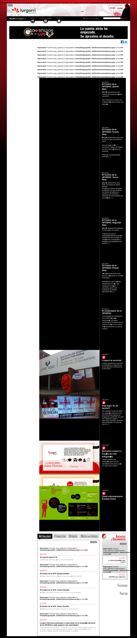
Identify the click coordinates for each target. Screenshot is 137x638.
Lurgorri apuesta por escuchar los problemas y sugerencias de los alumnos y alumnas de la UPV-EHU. (112, 366)
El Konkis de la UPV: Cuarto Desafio (54, 590)
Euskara (112, 8)
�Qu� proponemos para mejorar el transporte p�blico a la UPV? (61, 576)
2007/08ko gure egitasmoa (117, 577)
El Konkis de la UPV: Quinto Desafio (54, 574)
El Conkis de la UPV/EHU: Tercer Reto (110, 177)
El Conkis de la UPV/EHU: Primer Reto (110, 268)
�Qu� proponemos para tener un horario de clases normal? (59, 609)
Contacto (59, 18)
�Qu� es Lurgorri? (16, 19)
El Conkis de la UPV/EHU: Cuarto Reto (110, 132)
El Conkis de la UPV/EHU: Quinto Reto (110, 86)
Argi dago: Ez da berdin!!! (110, 407)
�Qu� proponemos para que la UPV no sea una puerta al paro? (60, 592)
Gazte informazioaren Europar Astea (112, 497)
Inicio (10, 5)
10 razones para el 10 (48, 557)
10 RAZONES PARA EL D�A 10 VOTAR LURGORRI (56, 560)
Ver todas (94, 542)
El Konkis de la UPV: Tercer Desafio (54, 606)
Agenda (32, 18)
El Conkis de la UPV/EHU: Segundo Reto (111, 222)
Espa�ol (120, 8)
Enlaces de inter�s (45, 18)
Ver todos (123, 543)
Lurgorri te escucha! (112, 360)
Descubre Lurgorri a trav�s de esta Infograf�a (111, 454)
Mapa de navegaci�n (91, 18)
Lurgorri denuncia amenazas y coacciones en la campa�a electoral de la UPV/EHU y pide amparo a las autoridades (67, 624)
